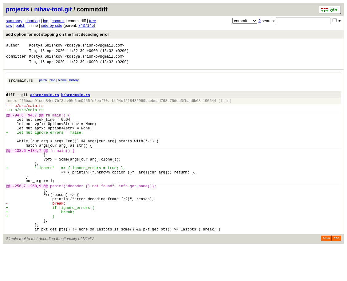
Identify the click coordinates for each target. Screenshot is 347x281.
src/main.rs (21, 85)
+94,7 (31, 125)
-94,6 (18, 125)
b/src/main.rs (75, 101)
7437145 (86, 25)
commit (58, 20)
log (45, 20)
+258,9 (34, 211)
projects (17, 9)
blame (62, 84)
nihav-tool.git (53, 9)
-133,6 (19, 168)
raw (9, 25)
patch (21, 25)
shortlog (33, 20)
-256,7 (19, 211)
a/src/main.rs (44, 101)
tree (92, 20)
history (73, 84)
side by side (51, 25)
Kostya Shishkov (45, 46)
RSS (336, 272)
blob (52, 84)
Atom (326, 272)
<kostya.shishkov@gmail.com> (94, 46)
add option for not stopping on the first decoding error (57, 34)
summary (14, 20)
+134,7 (34, 168)
